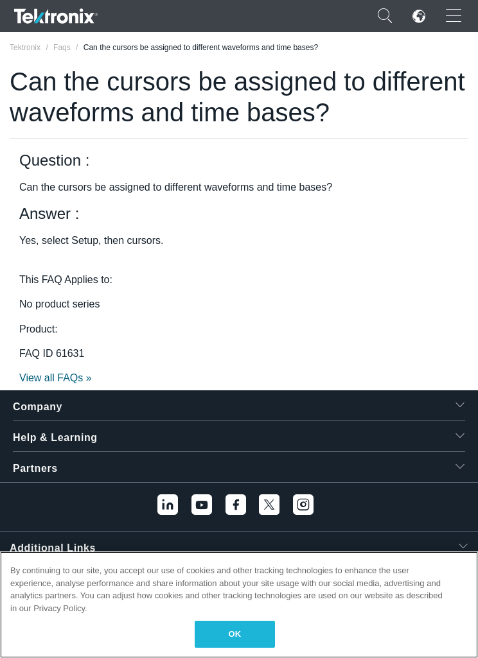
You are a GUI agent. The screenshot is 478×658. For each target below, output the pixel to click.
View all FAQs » (55, 377)
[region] (239, 604)
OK (235, 634)
